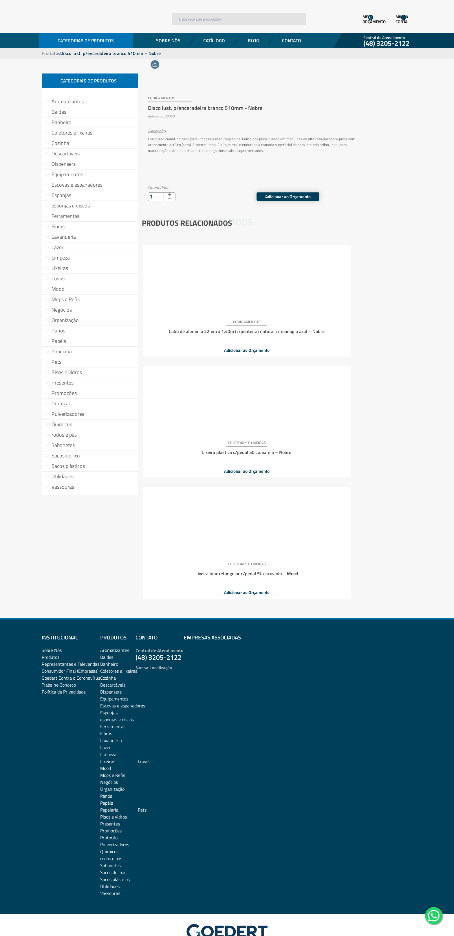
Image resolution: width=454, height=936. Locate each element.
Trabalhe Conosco (59, 651)
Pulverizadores (68, 414)
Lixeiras (60, 268)
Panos (58, 330)
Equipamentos (67, 174)
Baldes (59, 112)
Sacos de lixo (66, 455)
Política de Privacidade (64, 657)
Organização (65, 320)
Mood (58, 289)
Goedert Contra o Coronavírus (71, 644)
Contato (291, 40)
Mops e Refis (66, 299)
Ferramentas (65, 216)
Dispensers (64, 164)
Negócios (62, 310)
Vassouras (63, 487)
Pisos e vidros (67, 372)
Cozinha (60, 143)
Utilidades (63, 476)
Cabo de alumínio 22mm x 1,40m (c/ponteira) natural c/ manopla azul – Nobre (186, 325)
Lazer (57, 247)
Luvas (58, 278)
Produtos (51, 53)
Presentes (63, 383)
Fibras (58, 226)
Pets (56, 362)
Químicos (62, 424)
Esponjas (61, 195)
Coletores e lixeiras (72, 133)
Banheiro (62, 122)
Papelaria (62, 351)
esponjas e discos (71, 205)
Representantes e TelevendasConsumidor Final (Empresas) (70, 634)
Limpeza (61, 258)
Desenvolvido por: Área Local (385, 923)
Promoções (64, 393)
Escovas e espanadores (77, 185)
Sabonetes (63, 445)
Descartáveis (66, 153)
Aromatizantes (68, 101)
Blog (253, 40)
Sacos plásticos (68, 466)
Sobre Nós (168, 40)
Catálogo (214, 40)
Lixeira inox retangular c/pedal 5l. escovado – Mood (365, 322)
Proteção (62, 403)
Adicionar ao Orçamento (371, 189)
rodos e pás (64, 435)
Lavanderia (64, 237)
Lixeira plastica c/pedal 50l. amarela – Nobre (276, 322)
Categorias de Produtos (86, 40)
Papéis (59, 341)
